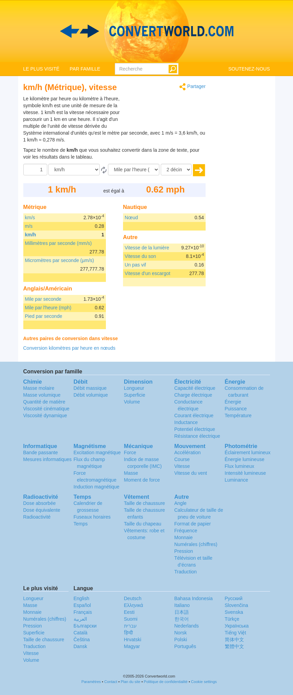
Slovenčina (236, 605)
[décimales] (176, 169)
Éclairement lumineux (248, 452)
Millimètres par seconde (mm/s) (58, 243)
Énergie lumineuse (245, 459)
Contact (110, 682)
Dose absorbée (39, 503)
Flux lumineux (239, 466)
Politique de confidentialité (166, 682)
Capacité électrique (195, 388)
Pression (183, 551)
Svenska (234, 612)
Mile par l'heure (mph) (48, 307)
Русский (234, 598)
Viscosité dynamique (45, 415)
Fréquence (185, 530)
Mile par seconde (43, 299)
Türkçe (232, 619)
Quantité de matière (44, 402)
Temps (81, 523)
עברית (130, 626)
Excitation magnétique (97, 452)
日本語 (181, 612)
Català (80, 632)
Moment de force (142, 480)
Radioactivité (37, 517)
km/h (30, 234)
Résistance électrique (197, 436)
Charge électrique (193, 395)
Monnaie (183, 537)
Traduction (185, 571)
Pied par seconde (43, 316)
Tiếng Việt (235, 632)
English (81, 598)
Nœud (131, 217)
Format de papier (192, 523)
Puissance (236, 408)
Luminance (236, 480)
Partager (192, 86)
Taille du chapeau (142, 523)
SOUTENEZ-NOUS (249, 69)
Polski (180, 639)
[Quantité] (35, 169)
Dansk (80, 646)
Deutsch (133, 598)
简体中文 (234, 639)
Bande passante (40, 452)
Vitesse (182, 466)
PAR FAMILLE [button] (85, 69)
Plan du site (130, 682)
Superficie (134, 395)
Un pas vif (135, 265)
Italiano (182, 605)
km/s (30, 217)
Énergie (233, 402)
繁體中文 (234, 646)
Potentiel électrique (194, 429)
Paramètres (91, 682)
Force (130, 452)
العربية (80, 619)
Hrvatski (133, 639)
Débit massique (90, 388)
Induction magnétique (97, 486)
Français (83, 612)
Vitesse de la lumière (147, 247)
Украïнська (237, 626)
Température (238, 415)
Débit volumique (91, 395)
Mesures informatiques (47, 459)
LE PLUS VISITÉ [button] (41, 69)
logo (146, 31)
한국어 (181, 619)
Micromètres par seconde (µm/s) (59, 260)
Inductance (186, 422)
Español (82, 605)
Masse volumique (42, 395)
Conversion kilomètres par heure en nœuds (69, 348)
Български (85, 626)
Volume (132, 402)
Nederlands (186, 626)
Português (185, 646)
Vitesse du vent (190, 473)
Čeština (82, 639)
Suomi (131, 619)
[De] (74, 169)
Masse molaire (38, 388)
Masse (131, 473)
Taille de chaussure (144, 503)
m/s (29, 226)
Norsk (180, 632)
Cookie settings (204, 682)
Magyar (132, 646)
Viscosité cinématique (46, 408)
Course (182, 459)
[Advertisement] (163, 112)
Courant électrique (193, 415)
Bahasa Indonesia (193, 598)
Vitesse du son (140, 256)
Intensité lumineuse (245, 473)
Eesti (129, 612)
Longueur (134, 388)
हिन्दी (128, 632)
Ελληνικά (133, 605)
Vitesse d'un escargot (147, 273)
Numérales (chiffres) (196, 544)
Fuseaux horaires (92, 517)
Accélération (187, 452)
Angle (180, 503)
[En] (133, 169)
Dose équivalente (41, 510)
